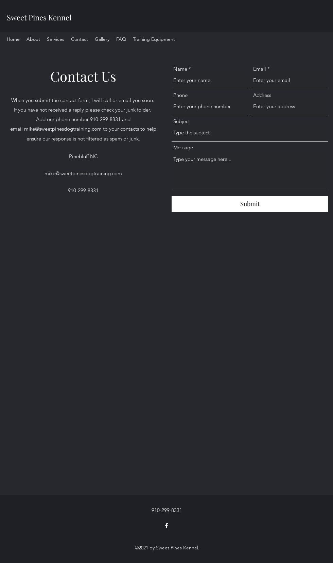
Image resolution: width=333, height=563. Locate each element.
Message (183, 147)
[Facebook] (166, 525)
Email (259, 68)
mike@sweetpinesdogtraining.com (63, 129)
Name (180, 68)
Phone (180, 95)
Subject (181, 121)
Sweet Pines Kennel (39, 17)
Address (262, 95)
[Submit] (250, 204)
